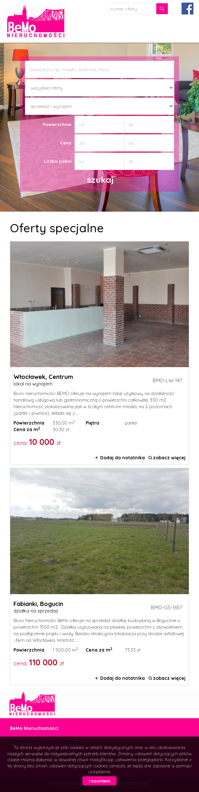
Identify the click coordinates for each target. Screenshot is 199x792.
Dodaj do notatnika (122, 458)
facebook (187, 8)
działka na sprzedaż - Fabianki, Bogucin (99, 576)
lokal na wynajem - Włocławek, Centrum (99, 353)
